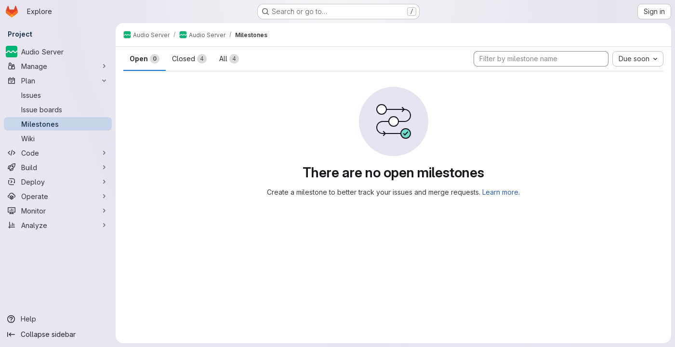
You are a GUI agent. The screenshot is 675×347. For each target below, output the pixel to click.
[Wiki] (58, 138)
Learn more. (501, 192)
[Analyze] (58, 225)
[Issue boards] (58, 109)
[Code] (58, 153)
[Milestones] (58, 124)
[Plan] (58, 80)
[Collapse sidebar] (58, 334)
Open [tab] (144, 59)
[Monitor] (58, 210)
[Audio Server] (58, 51)
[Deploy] (58, 181)
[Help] (58, 319)
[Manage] (58, 66)
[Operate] (58, 196)
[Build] (58, 167)
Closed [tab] (189, 59)
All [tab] (229, 59)
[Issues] (58, 95)
